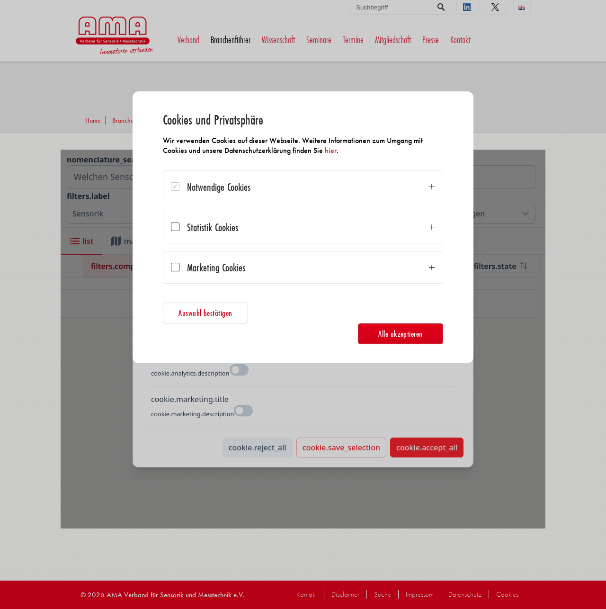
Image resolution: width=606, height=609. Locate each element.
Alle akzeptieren (400, 334)
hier (331, 150)
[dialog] (303, 227)
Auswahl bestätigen (205, 313)
